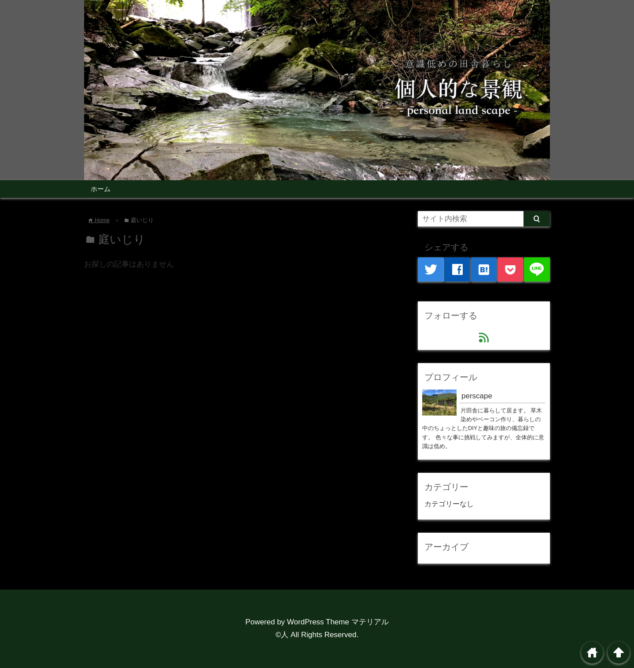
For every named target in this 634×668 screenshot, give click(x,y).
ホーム (101, 189)
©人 (282, 635)
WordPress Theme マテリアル (338, 622)
